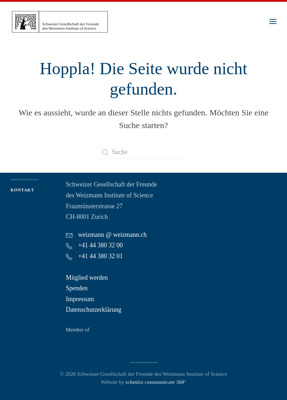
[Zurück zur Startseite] (60, 21)
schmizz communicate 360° (155, 382)
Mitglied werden (86, 277)
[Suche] (144, 152)
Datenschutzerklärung (93, 309)
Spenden (76, 288)
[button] (272, 21)
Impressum (80, 299)
